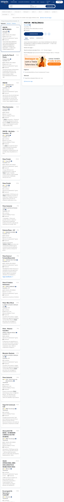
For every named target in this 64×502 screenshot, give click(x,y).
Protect (7, 59)
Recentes (9, 23)
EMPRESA (32, 38)
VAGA (26, 38)
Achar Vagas (14, 2)
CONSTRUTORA (12, 260)
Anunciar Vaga (48, 2)
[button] (50, 6)
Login (53, 2)
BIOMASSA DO (11, 232)
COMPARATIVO (39, 38)
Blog (38, 2)
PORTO (11, 286)
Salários (33, 2)
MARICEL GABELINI (10, 332)
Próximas (14, 23)
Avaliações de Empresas (24, 2)
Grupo (9, 161)
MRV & (9, 469)
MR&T (11, 408)
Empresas (42, 2)
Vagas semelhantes (8, 276)
